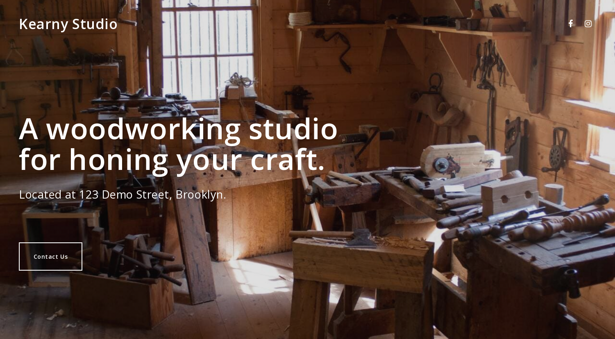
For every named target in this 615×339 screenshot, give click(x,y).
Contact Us (51, 256)
